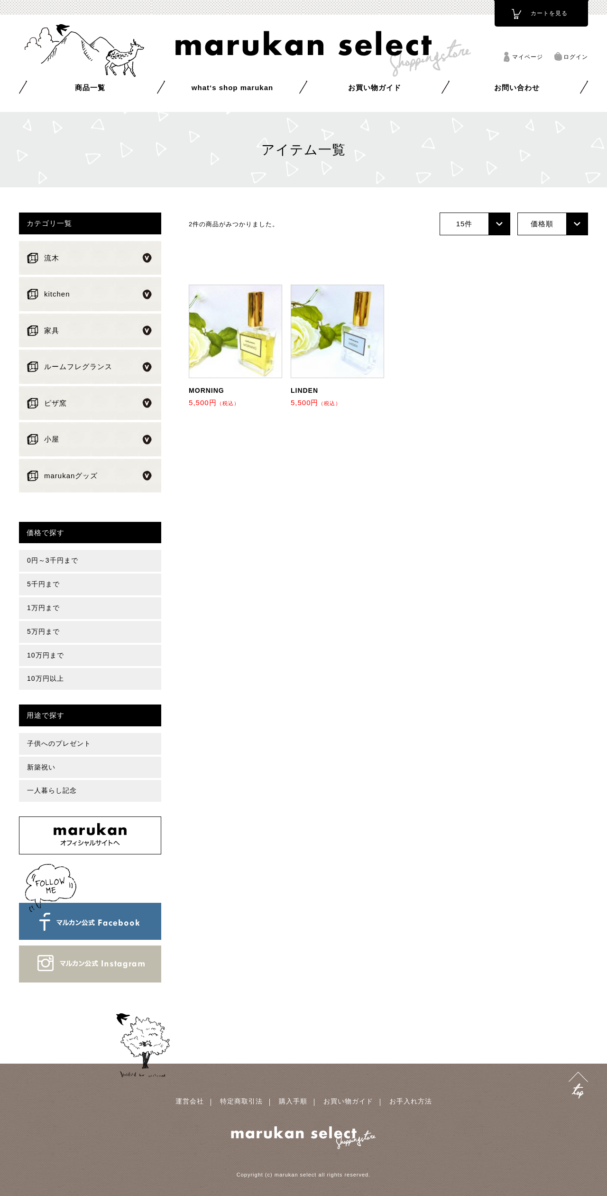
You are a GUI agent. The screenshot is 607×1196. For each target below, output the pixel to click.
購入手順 (293, 1101)
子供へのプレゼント (59, 743)
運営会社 (189, 1101)
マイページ (527, 57)
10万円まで (45, 655)
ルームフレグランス (78, 366)
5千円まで (43, 584)
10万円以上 (45, 678)
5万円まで (43, 631)
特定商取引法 (241, 1101)
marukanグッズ (71, 476)
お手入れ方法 (410, 1101)
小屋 (51, 439)
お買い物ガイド (374, 87)
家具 (51, 330)
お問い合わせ (517, 87)
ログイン (575, 57)
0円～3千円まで (52, 560)
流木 (51, 258)
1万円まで (43, 608)
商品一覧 (90, 87)
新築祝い (41, 767)
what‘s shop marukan (232, 87)
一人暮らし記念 (52, 790)
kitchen (57, 294)
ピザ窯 (55, 403)
